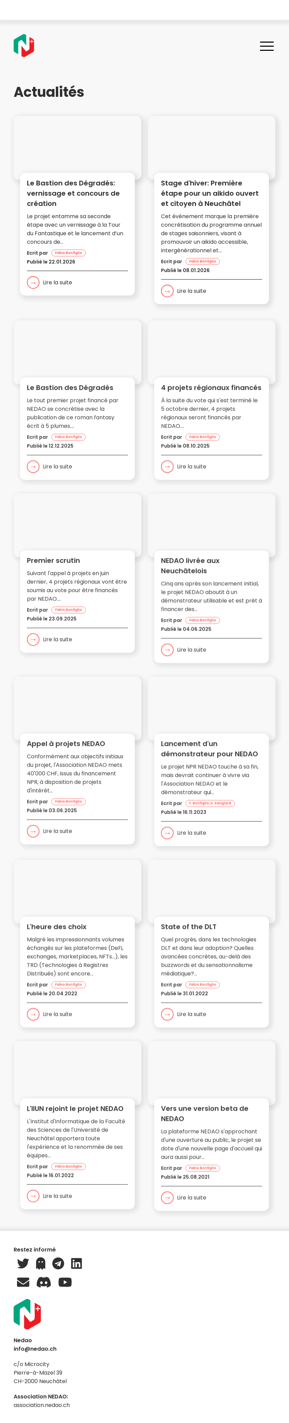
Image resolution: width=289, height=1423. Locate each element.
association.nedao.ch (42, 1405)
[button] (77, 209)
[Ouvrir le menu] (266, 46)
